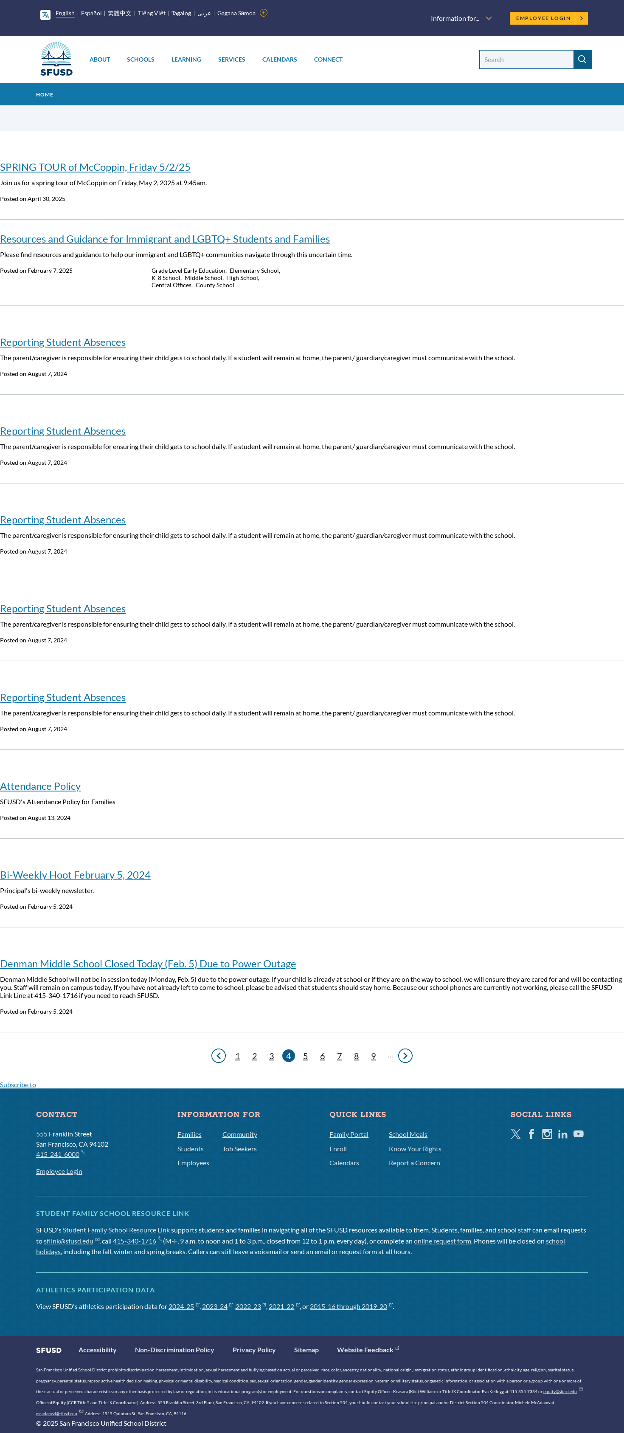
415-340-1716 (137, 1241)
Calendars (279, 59)
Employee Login (550, 18)
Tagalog (181, 13)
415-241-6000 (60, 1153)
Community (239, 1134)
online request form (442, 1241)
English (65, 13)
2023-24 (217, 1306)
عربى (204, 13)
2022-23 (251, 1306)
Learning (186, 59)
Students (190, 1149)
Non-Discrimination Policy (174, 1349)
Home (44, 94)
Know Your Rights (415, 1149)
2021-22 (284, 1306)
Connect (328, 59)
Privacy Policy (254, 1349)
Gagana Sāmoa (236, 13)
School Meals (408, 1134)
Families (189, 1134)
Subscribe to (18, 1084)
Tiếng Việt (152, 13)
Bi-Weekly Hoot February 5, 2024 (75, 874)
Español (91, 13)
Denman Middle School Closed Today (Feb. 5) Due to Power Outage (148, 963)
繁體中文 (120, 13)
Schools (141, 59)
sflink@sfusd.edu (71, 1241)
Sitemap (306, 1349)
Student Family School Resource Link (116, 1230)
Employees (193, 1163)
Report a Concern (414, 1163)
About (100, 59)
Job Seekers (239, 1149)
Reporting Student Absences (63, 342)
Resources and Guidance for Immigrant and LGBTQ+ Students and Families (165, 238)
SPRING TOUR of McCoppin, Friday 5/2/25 (95, 167)
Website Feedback (368, 1349)
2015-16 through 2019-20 (351, 1306)
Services (231, 59)
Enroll (338, 1149)
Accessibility (98, 1349)
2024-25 (184, 1306)
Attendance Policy (40, 786)
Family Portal (348, 1134)
